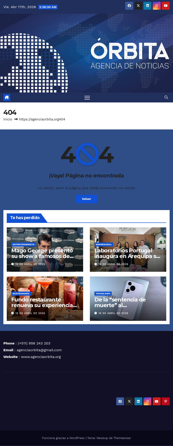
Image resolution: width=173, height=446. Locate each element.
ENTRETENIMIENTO (23, 244)
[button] (166, 97)
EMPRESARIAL (104, 244)
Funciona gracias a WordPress (63, 438)
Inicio (7, 120)
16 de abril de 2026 (30, 264)
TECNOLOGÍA (103, 293)
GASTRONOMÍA (21, 293)
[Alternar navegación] (87, 97)
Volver (87, 199)
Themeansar (122, 438)
